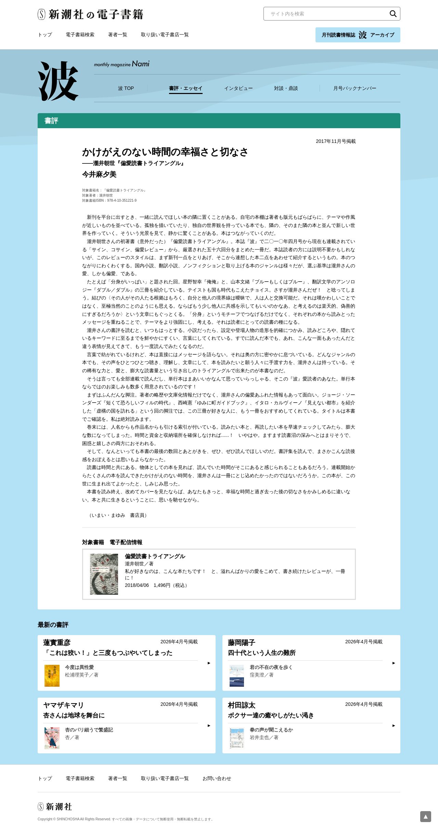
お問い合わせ (217, 778)
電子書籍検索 (80, 34)
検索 (393, 13)
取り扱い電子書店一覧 (165, 34)
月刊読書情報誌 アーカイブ (358, 35)
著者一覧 (117, 34)
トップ (45, 34)
